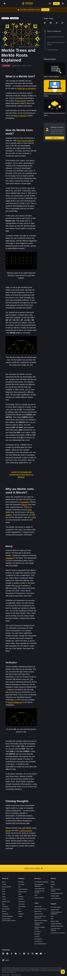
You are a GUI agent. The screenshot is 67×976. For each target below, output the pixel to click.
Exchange (21, 882)
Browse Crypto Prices (40, 909)
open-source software (25, 141)
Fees (52, 916)
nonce (17, 586)
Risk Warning (5, 909)
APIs (52, 918)
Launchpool (21, 901)
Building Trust (6, 901)
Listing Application (39, 888)
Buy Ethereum (38, 941)
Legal (3, 894)
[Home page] (27, 3)
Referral (53, 884)
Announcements (6, 886)
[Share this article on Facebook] (51, 23)
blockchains (25, 502)
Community (5, 906)
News (3, 889)
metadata (9, 558)
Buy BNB (37, 934)
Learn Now (45, 9)
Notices (4, 911)
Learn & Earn (38, 906)
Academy (20, 896)
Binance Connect (39, 897)
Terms (3, 896)
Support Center (55, 909)
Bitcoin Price (38, 911)
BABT (20, 911)
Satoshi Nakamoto (15, 702)
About (3, 882)
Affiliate (53, 882)
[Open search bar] (49, 3)
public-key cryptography (26, 88)
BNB (52, 886)
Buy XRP (37, 936)
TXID (33, 517)
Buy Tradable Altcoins (40, 943)
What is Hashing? (20, 116)
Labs (36, 895)
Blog (3, 904)
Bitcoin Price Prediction (41, 920)
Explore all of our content (33, 868)
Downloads (5, 914)
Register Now (54, 138)
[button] (63, 3)
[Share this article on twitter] (45, 23)
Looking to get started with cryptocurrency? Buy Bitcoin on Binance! (21, 474)
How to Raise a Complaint (58, 933)
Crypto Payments (23, 889)
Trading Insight (55, 896)
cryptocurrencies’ (25, 830)
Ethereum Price (39, 914)
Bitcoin (24, 504)
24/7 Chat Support (56, 907)
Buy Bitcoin (38, 931)
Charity (20, 916)
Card (19, 894)
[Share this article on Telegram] (56, 23)
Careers (4, 884)
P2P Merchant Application (42, 882)
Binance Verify (55, 921)
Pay (19, 886)
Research (21, 914)
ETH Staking (21, 906)
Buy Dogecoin (38, 939)
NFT (19, 909)
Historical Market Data (57, 893)
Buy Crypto (21, 884)
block (30, 510)
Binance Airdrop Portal (57, 926)
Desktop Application (7, 916)
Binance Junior (22, 891)
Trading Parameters (56, 923)
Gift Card (20, 899)
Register (56, 3)
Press (3, 891)
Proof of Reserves (56, 898)
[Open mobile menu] (63, 3)
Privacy (4, 899)
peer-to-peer (21, 101)
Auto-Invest (21, 904)
